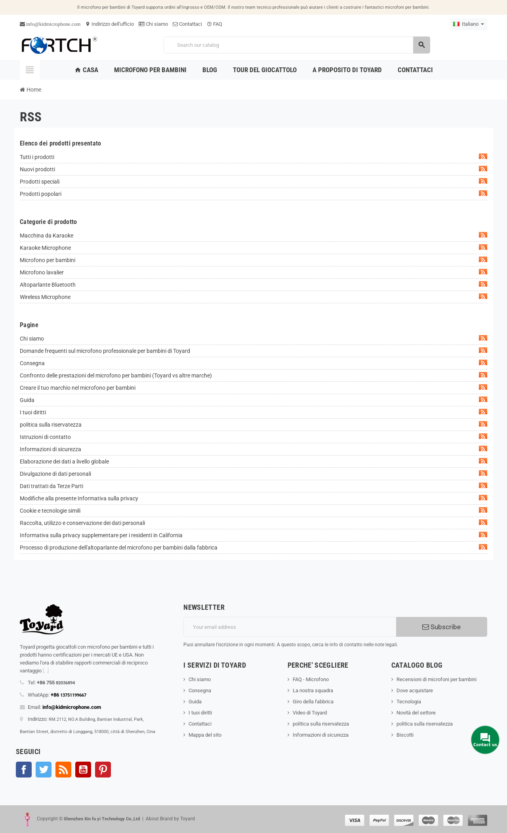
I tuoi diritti (253, 412)
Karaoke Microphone (253, 247)
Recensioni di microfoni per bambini (436, 679)
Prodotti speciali (253, 181)
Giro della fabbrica (313, 702)
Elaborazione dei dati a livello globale (253, 461)
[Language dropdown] (468, 24)
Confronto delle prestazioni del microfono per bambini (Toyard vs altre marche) (253, 375)
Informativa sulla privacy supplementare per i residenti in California (253, 535)
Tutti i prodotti (253, 156)
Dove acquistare (414, 690)
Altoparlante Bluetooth (253, 284)
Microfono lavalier (253, 272)
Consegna (253, 363)
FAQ (214, 24)
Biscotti (405, 735)
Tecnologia (408, 702)
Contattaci (187, 24)
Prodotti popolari (253, 193)
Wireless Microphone (253, 296)
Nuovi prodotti (253, 169)
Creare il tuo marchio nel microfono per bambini (253, 387)
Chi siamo (153, 24)
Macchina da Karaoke (253, 235)
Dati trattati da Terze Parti (253, 486)
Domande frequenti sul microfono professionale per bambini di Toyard (253, 350)
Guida (253, 399)
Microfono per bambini (253, 260)
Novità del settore (416, 713)
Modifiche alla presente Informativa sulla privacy (253, 498)
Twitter (43, 769)
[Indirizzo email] (289, 627)
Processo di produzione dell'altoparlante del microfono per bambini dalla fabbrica (253, 547)
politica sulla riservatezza (253, 424)
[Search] (297, 45)
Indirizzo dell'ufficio (109, 24)
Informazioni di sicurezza (253, 449)
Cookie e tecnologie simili (253, 510)
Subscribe (441, 627)
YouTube (83, 769)
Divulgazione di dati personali (253, 473)
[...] (46, 671)
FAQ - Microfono (311, 679)
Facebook (24, 769)
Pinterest (103, 769)
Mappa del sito (205, 735)
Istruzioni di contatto (253, 436)
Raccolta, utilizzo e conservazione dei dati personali (253, 522)
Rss (63, 769)
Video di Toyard (310, 713)
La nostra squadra (313, 690)
